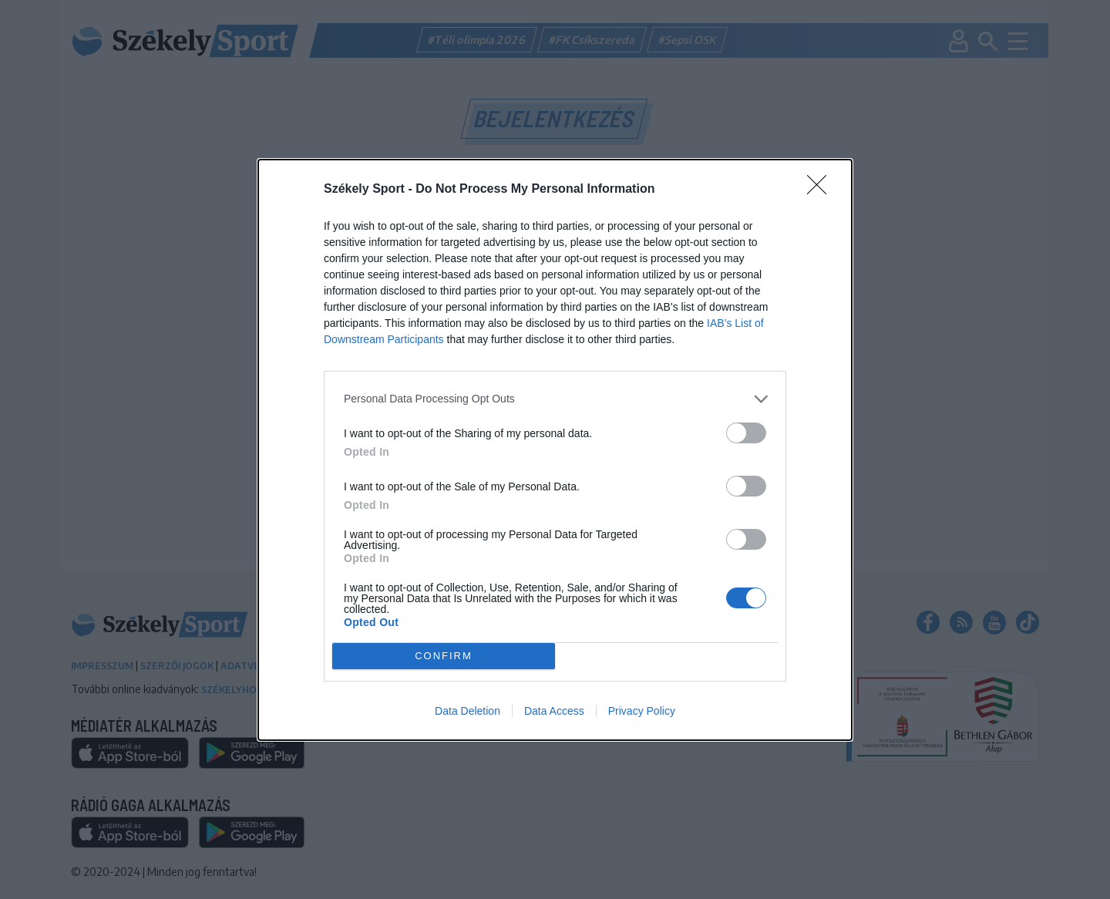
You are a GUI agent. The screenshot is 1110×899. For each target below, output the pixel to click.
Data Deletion (467, 711)
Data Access (554, 711)
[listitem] (555, 399)
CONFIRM (444, 655)
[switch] (746, 433)
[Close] (821, 189)
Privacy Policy (641, 711)
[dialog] (555, 450)
